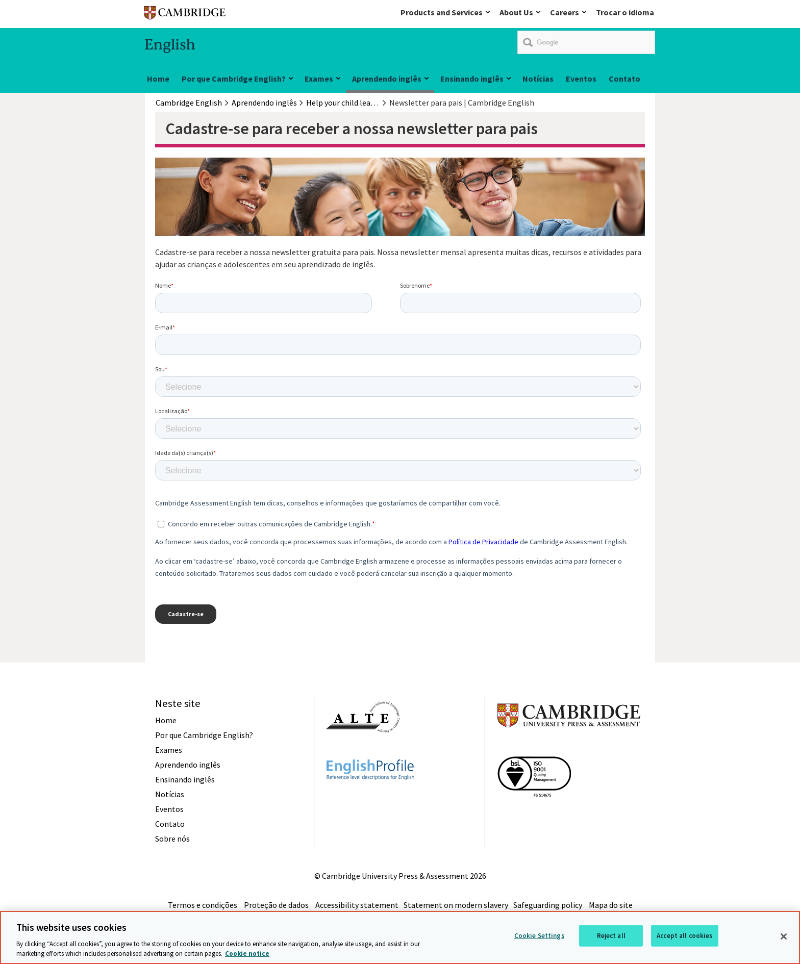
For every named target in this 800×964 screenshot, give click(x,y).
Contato (624, 78)
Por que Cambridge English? (234, 78)
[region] (400, 937)
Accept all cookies (684, 935)
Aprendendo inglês (386, 78)
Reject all (611, 935)
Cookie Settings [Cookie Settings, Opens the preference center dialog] (539, 935)
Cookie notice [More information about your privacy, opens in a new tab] (247, 953)
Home (158, 78)
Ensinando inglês (472, 78)
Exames (319, 78)
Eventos (581, 78)
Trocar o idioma (625, 12)
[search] (586, 42)
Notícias (538, 78)
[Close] (783, 936)
